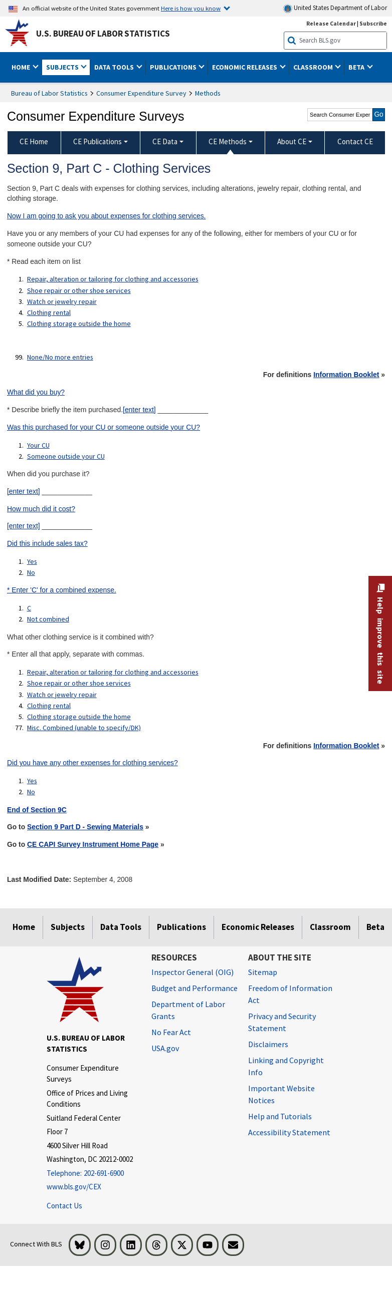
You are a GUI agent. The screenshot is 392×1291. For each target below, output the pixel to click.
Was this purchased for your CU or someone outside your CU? (103, 427)
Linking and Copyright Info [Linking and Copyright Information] (286, 1066)
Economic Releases (258, 926)
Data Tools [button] (114, 67)
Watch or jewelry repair (62, 301)
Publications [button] (174, 67)
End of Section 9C (37, 810)
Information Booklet (346, 375)
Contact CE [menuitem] (355, 141)
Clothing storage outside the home (79, 323)
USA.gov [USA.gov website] (165, 1048)
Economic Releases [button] (245, 67)
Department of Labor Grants (188, 1010)
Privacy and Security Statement (282, 1022)
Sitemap (262, 972)
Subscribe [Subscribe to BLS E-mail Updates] (373, 23)
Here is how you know (191, 8)
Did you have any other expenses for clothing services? (92, 763)
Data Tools (120, 926)
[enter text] (139, 410)
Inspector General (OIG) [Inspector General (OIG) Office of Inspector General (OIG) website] (192, 972)
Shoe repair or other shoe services (79, 290)
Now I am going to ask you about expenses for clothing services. (106, 216)
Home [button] (22, 67)
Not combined (48, 618)
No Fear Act (171, 1032)
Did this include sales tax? (47, 543)
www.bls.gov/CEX (74, 1186)
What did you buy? (36, 392)
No (31, 572)
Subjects (68, 926)
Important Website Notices (281, 1094)
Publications (181, 926)
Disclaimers (268, 1044)
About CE (291, 141)
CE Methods (228, 141)
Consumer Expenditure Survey (141, 93)
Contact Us (64, 1205)
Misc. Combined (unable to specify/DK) (84, 727)
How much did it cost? (41, 509)
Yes (32, 561)
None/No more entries (60, 357)
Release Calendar (331, 23)
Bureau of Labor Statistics (49, 93)
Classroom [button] (313, 67)
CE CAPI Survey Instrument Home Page (92, 844)
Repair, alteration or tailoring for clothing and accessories (113, 278)
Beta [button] (357, 67)
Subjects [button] (63, 67)
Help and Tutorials (280, 1116)
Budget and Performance (194, 988)
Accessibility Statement (289, 1132)
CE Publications (97, 141)
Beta (375, 926)
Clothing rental (49, 312)
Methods (208, 93)
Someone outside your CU (66, 456)
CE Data (164, 141)
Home (24, 926)
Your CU (38, 445)
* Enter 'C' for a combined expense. (61, 590)
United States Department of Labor (335, 8)
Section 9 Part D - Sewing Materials (85, 827)
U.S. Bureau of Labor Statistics (103, 33)
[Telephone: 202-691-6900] (91, 1173)
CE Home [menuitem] (34, 141)
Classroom (330, 926)
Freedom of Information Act (290, 994)
